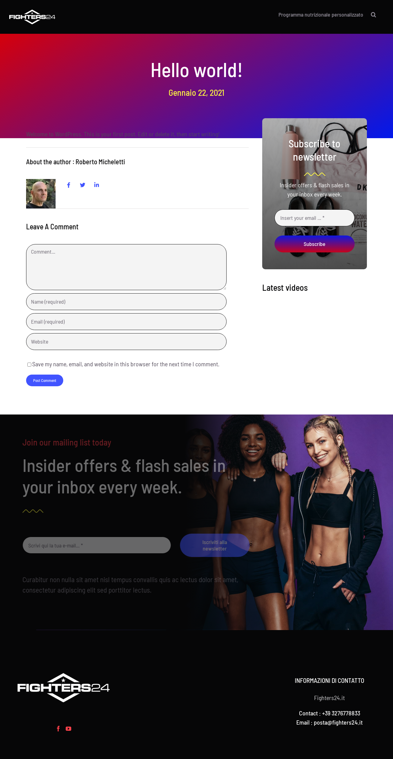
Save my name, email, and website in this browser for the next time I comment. (126, 364)
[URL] (126, 341)
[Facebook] (58, 728)
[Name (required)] (126, 301)
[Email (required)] (126, 321)
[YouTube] (68, 728)
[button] (373, 14)
